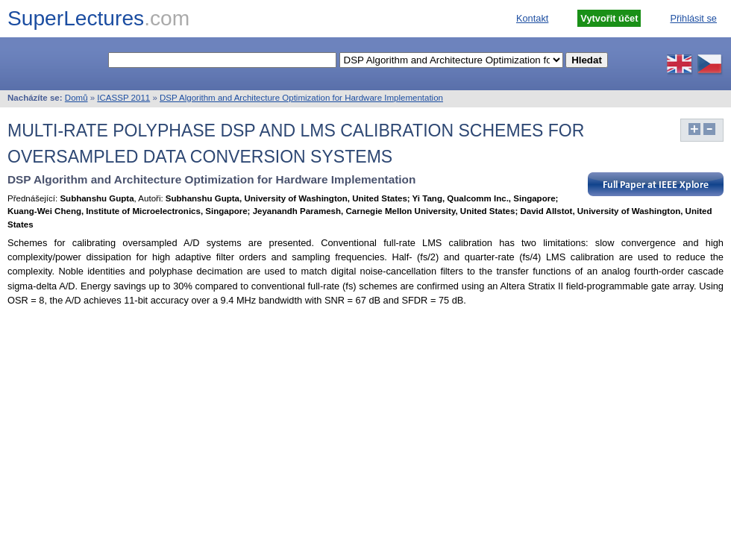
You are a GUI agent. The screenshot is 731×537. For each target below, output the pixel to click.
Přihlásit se (693, 18)
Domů (76, 97)
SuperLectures (98, 18)
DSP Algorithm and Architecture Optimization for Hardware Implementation (301, 97)
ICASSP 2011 (123, 97)
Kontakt (532, 18)
